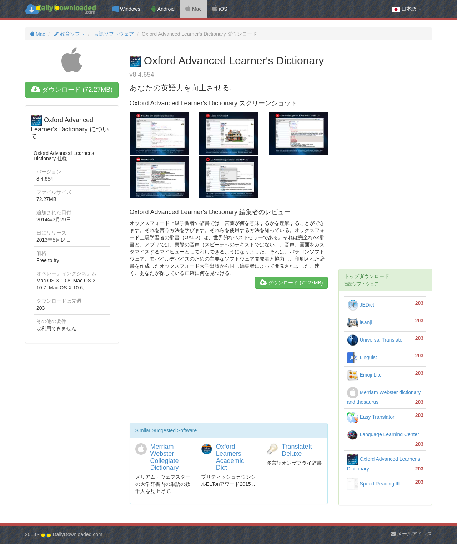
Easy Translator (371, 417)
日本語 (406, 9)
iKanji (359, 322)
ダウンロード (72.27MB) (71, 89)
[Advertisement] (229, 359)
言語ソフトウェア (113, 34)
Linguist (362, 357)
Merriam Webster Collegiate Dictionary (164, 457)
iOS (219, 9)
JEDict (360, 305)
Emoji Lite (364, 375)
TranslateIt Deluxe (297, 450)
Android (163, 9)
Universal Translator (375, 340)
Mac (193, 9)
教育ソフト (69, 34)
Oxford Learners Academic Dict (230, 457)
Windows (126, 9)
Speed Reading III (373, 484)
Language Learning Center (383, 434)
